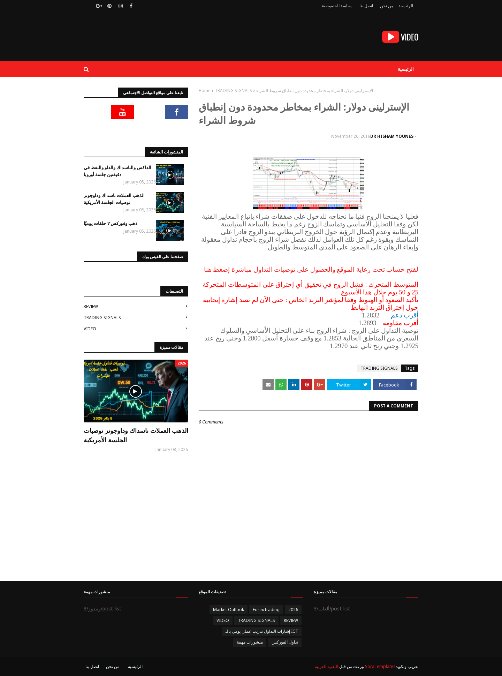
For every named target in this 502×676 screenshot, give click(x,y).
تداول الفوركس (285, 642)
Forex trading (266, 610)
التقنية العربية (326, 666)
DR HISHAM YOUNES (391, 136)
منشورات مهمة (250, 642)
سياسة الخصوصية (337, 6)
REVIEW (91, 306)
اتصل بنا (366, 6)
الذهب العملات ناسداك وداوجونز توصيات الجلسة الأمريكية (114, 198)
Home (205, 90)
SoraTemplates (380, 666)
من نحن (386, 6)
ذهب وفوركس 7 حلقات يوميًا (110, 223)
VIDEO (90, 329)
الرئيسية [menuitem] (406, 69)
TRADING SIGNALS (233, 90)
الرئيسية (405, 6)
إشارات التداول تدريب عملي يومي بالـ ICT (262, 631)
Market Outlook (228, 610)
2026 (293, 610)
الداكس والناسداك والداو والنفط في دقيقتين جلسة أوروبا (117, 171)
